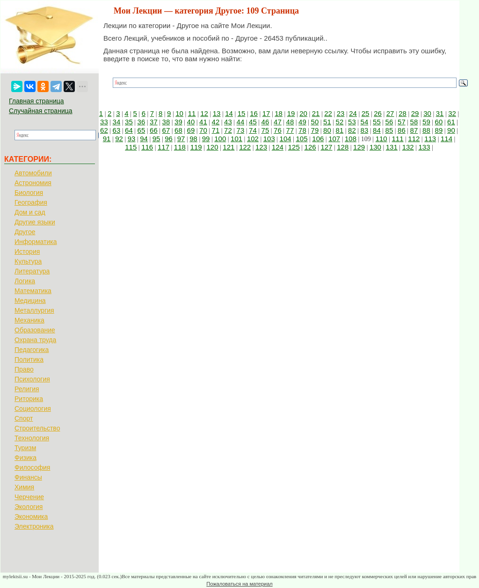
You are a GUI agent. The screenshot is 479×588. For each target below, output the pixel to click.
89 (439, 130)
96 (169, 139)
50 (315, 122)
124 (277, 147)
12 (204, 113)
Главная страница (36, 101)
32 (452, 113)
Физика (25, 457)
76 (278, 130)
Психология (32, 379)
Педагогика (32, 349)
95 (156, 139)
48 (290, 122)
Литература (32, 271)
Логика (25, 281)
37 (154, 122)
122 (245, 147)
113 (430, 139)
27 (390, 113)
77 (290, 130)
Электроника (34, 526)
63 (117, 130)
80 (327, 130)
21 (316, 113)
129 (359, 147)
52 (340, 122)
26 (378, 113)
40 (191, 122)
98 (193, 139)
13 (217, 113)
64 (129, 130)
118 (180, 147)
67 (166, 130)
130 (375, 147)
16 (254, 113)
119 (196, 147)
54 (365, 122)
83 (365, 130)
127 (326, 147)
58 (414, 122)
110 (381, 139)
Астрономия (33, 182)
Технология (32, 438)
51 (327, 122)
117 (163, 147)
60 (439, 122)
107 (334, 139)
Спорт (24, 418)
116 (147, 147)
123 (261, 147)
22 (328, 113)
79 (315, 130)
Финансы (28, 477)
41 (203, 122)
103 (269, 139)
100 (220, 139)
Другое (25, 232)
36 (141, 122)
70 (203, 130)
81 (340, 130)
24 (353, 113)
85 (389, 130)
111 (397, 139)
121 (228, 147)
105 (301, 139)
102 (253, 139)
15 (242, 113)
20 (303, 113)
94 (144, 139)
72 (228, 130)
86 (402, 130)
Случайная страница (41, 111)
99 (206, 139)
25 (366, 113)
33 (104, 122)
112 (414, 139)
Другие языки (35, 222)
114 (446, 139)
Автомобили (33, 173)
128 (342, 147)
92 (119, 139)
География (31, 202)
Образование (35, 330)
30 (427, 113)
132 (408, 147)
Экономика (31, 516)
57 (402, 122)
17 (266, 113)
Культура (28, 261)
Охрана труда (35, 340)
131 (392, 147)
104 (285, 139)
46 (265, 122)
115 (131, 147)
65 (141, 130)
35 (129, 122)
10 (179, 113)
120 (212, 147)
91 (107, 139)
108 (350, 139)
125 (294, 147)
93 (132, 139)
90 (451, 130)
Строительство (37, 428)
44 (241, 122)
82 (352, 130)
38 (166, 122)
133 (424, 147)
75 (265, 130)
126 (310, 147)
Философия (32, 467)
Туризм (25, 448)
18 (279, 113)
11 (192, 113)
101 (236, 139)
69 (191, 130)
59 (426, 122)
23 (341, 113)
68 (178, 130)
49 (302, 122)
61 (451, 122)
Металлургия (34, 310)
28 (402, 113)
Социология (33, 408)
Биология (29, 192)
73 (241, 130)
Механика (29, 320)
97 (181, 139)
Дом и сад (30, 212)
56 (389, 122)
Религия (27, 389)
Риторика (29, 398)
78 (302, 130)
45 (253, 122)
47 (278, 122)
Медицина (30, 300)
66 (154, 130)
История (27, 251)
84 (377, 130)
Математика (33, 290)
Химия (24, 487)
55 (377, 122)
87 (414, 130)
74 (253, 130)
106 (318, 139)
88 (426, 130)
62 (104, 130)
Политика (29, 359)
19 (291, 113)
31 (440, 113)
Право (24, 369)
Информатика (36, 241)
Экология (29, 506)
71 (216, 130)
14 (229, 113)
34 (117, 122)
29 (415, 113)
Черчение (29, 497)
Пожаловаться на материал (239, 584)
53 (352, 122)
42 (216, 122)
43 (228, 122)
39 (178, 122)
